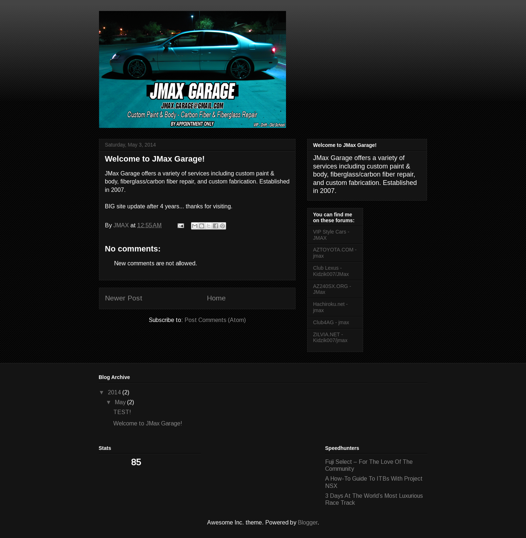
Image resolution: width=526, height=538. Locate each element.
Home (216, 298)
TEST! (122, 412)
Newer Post (123, 298)
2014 (115, 392)
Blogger (307, 522)
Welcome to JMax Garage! (147, 423)
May (121, 402)
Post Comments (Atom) (215, 320)
